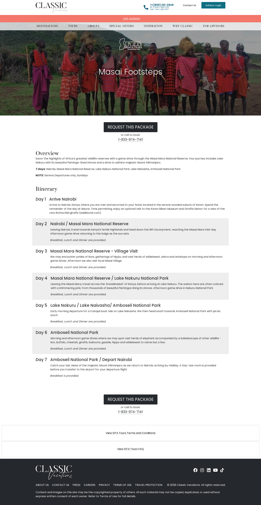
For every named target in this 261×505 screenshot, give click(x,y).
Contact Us (189, 5)
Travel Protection (148, 485)
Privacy (104, 485)
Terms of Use (122, 485)
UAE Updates (131, 18)
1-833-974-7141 (130, 139)
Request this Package (130, 127)
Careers (89, 485)
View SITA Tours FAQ (130, 449)
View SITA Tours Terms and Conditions (130, 433)
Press (76, 485)
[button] (47, 26)
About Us (42, 485)
